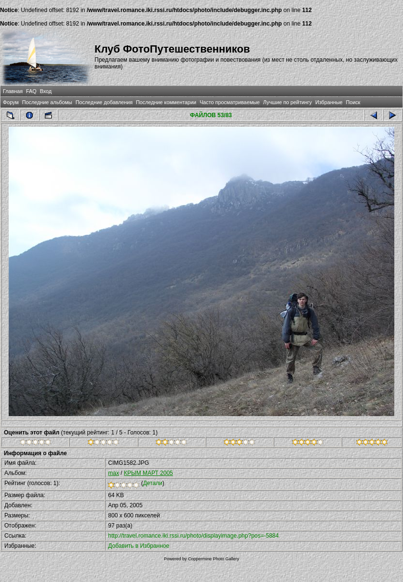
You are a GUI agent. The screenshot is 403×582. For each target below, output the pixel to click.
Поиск (353, 102)
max (113, 473)
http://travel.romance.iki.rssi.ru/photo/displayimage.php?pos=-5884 (193, 535)
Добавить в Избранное (138, 545)
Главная (13, 91)
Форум (11, 102)
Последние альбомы (47, 102)
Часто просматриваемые (230, 102)
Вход (46, 91)
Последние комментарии (166, 102)
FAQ (31, 91)
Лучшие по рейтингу (287, 102)
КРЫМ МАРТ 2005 (148, 473)
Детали (152, 483)
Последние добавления (104, 102)
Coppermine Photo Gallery (213, 558)
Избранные (328, 102)
